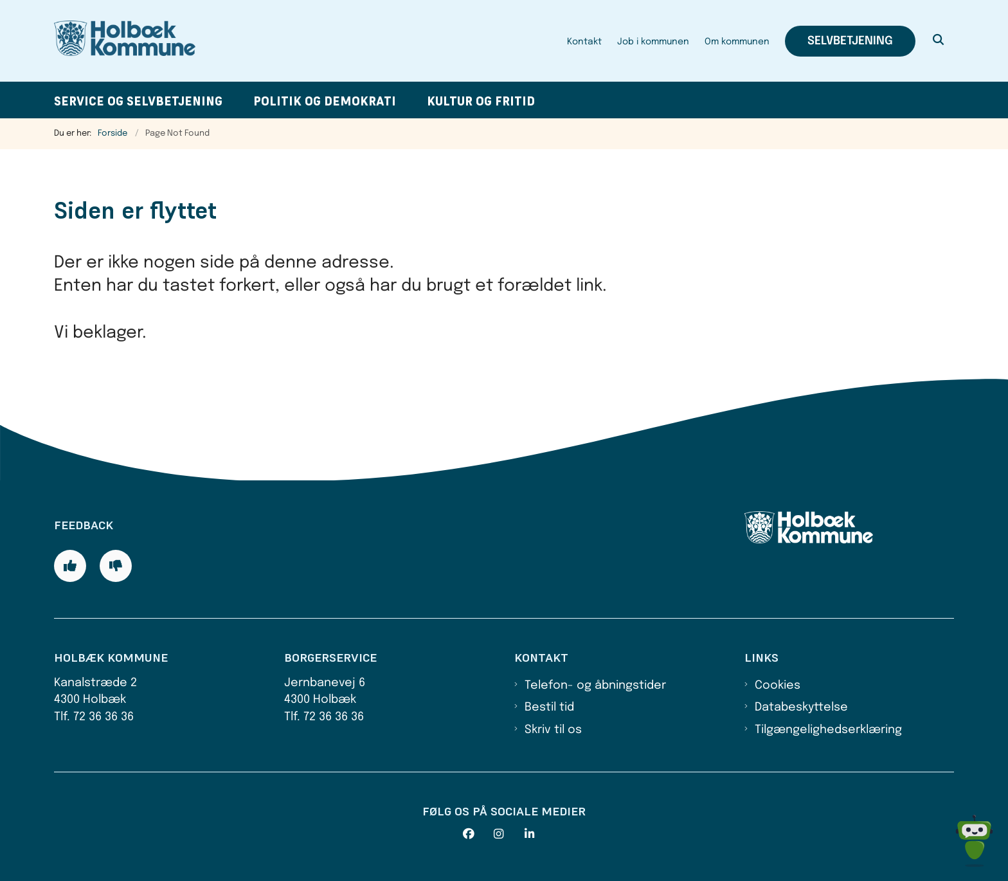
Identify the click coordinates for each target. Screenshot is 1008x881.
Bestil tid (549, 707)
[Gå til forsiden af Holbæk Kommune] (124, 41)
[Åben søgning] (938, 41)
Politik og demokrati (324, 101)
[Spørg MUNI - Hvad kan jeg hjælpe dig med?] (974, 840)
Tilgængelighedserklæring (828, 730)
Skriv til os (553, 730)
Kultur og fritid (481, 101)
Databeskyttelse (801, 707)
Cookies (777, 685)
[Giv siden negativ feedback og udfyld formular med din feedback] (116, 566)
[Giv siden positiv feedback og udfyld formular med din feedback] (70, 566)
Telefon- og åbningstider (595, 685)
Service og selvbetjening (138, 101)
